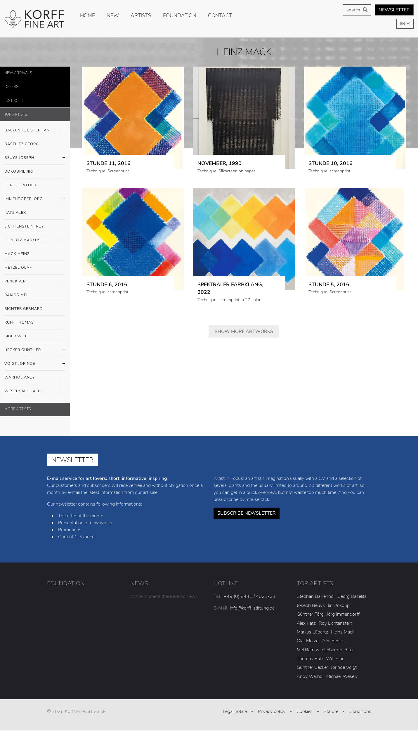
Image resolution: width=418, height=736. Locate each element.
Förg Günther (34, 185)
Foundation (179, 15)
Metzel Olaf (18, 267)
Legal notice (235, 711)
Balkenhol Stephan (34, 130)
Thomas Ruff (310, 658)
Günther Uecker (312, 667)
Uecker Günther (34, 350)
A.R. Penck (333, 641)
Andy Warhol (310, 676)
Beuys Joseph (34, 158)
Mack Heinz (17, 253)
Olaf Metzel (308, 641)
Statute (331, 711)
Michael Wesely (342, 676)
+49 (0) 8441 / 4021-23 (249, 596)
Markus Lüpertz (312, 632)
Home (87, 15)
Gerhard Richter (338, 650)
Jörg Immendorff (343, 614)
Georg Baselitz (352, 596)
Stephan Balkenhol (315, 596)
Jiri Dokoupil (339, 605)
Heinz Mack (342, 632)
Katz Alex (15, 212)
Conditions (360, 711)
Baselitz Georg (21, 144)
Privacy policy (271, 711)
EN (403, 23)
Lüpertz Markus (34, 240)
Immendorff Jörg (34, 199)
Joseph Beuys (311, 605)
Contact (220, 15)
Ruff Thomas (19, 322)
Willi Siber (336, 658)
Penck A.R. (34, 281)
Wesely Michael (34, 391)
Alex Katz (306, 623)
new (113, 15)
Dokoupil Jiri (18, 171)
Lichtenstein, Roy (24, 226)
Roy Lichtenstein (335, 623)
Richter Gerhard (23, 308)
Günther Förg (310, 614)
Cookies (304, 711)
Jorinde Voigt (344, 667)
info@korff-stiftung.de (252, 608)
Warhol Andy (34, 377)
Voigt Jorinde (34, 364)
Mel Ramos (308, 650)
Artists (141, 15)
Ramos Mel (16, 295)
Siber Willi (34, 336)
